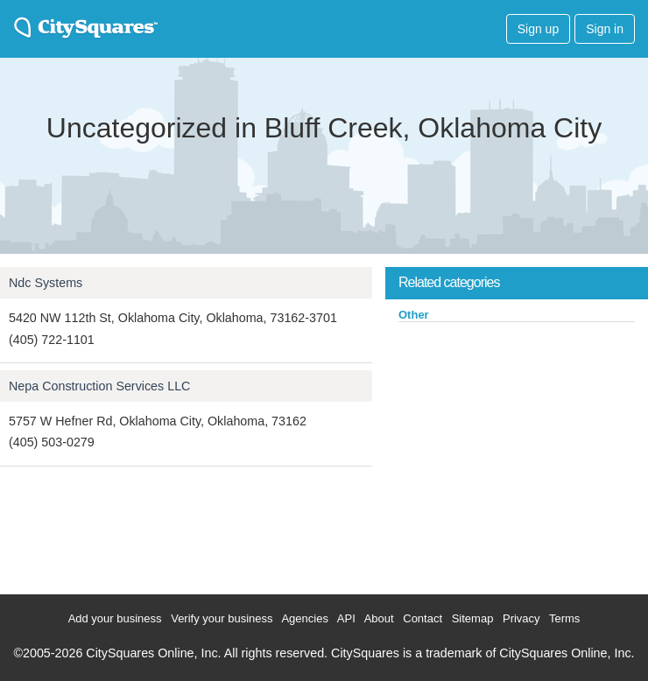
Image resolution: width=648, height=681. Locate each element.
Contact (422, 618)
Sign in (604, 29)
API (346, 618)
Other (413, 314)
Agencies (304, 618)
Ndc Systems (45, 283)
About (379, 618)
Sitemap (473, 618)
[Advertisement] (516, 454)
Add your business (115, 618)
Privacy (521, 618)
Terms (564, 618)
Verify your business (221, 618)
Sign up (538, 29)
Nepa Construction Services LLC (99, 386)
